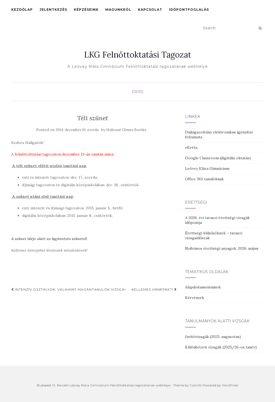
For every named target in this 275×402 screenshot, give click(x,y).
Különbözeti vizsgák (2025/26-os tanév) (221, 347)
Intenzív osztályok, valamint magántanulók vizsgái (68, 289)
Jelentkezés (53, 10)
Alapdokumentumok (203, 287)
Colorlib (196, 385)
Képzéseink (86, 10)
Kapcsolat (150, 10)
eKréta (191, 147)
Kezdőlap (22, 10)
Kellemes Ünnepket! (154, 289)
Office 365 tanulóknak (204, 179)
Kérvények (194, 297)
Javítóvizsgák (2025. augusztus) (213, 336)
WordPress (230, 385)
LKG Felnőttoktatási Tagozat (137, 55)
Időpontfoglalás (189, 10)
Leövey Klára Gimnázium (207, 168)
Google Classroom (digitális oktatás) (218, 158)
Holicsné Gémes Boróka (126, 130)
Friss (137, 91)
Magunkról (118, 10)
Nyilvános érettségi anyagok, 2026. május (221, 248)
